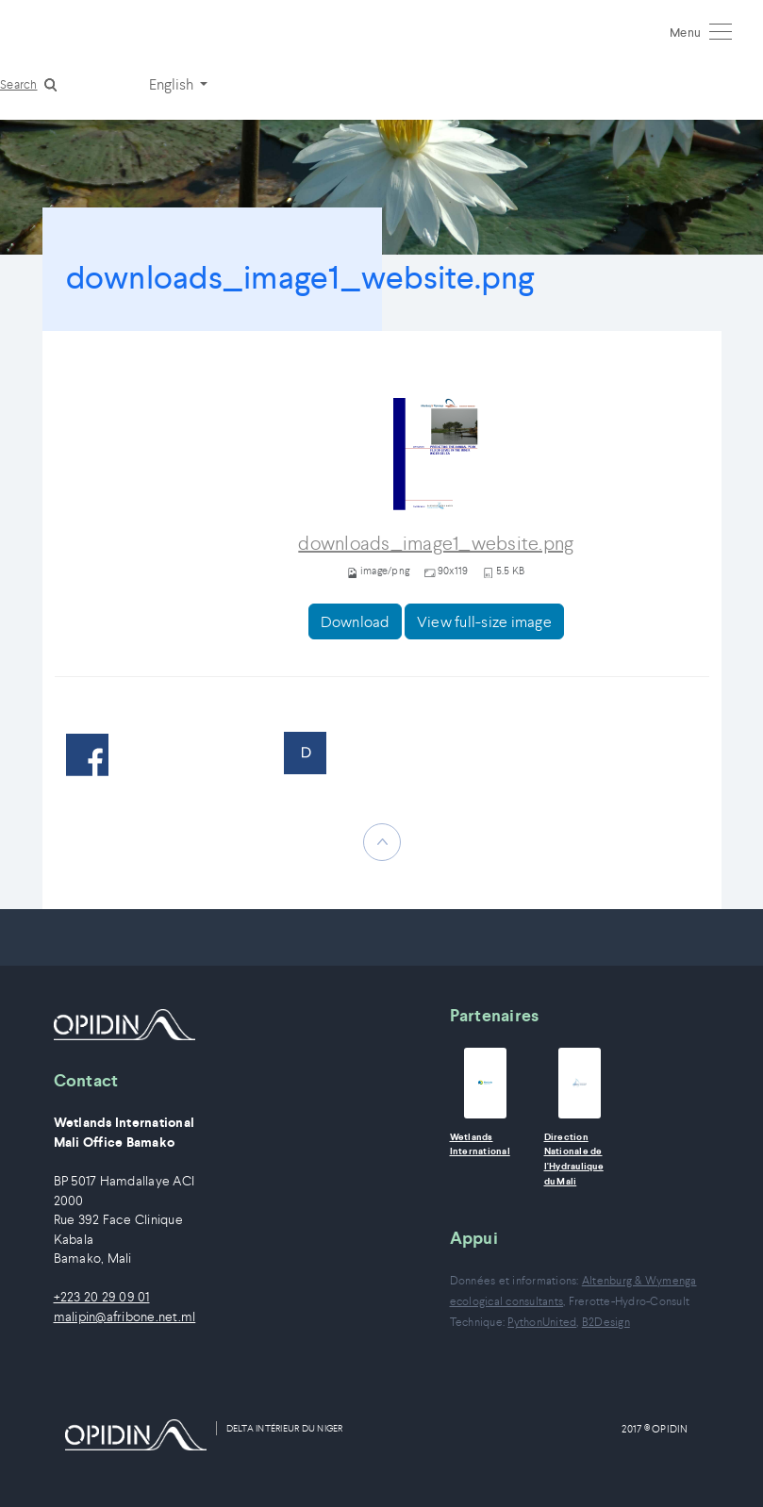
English (172, 84)
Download (355, 621)
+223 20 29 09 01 (102, 1297)
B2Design (606, 1322)
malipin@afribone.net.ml (125, 1317)
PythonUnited (541, 1322)
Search (19, 84)
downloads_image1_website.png (435, 543)
